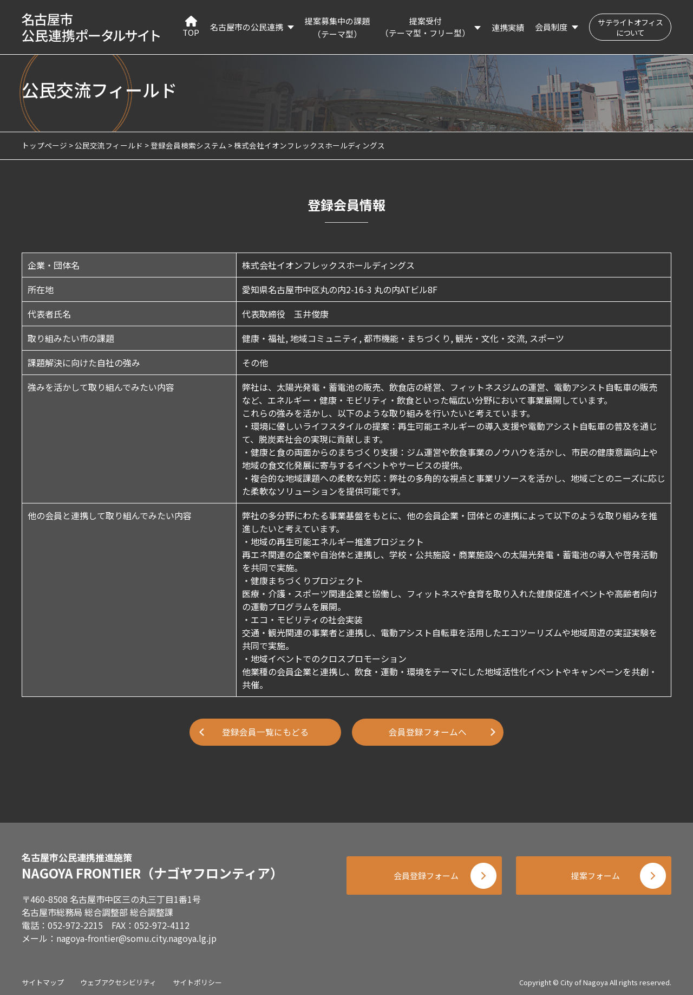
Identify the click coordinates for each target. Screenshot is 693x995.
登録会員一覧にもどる (265, 732)
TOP (190, 27)
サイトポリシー (197, 978)
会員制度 (551, 27)
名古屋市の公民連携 (246, 27)
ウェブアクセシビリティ (118, 978)
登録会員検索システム (188, 145)
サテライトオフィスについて (630, 27)
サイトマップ (43, 978)
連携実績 (508, 27)
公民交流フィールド (109, 145)
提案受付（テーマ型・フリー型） (425, 27)
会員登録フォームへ (428, 732)
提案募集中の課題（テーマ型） (337, 27)
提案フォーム (596, 874)
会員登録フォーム (422, 874)
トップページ (44, 145)
